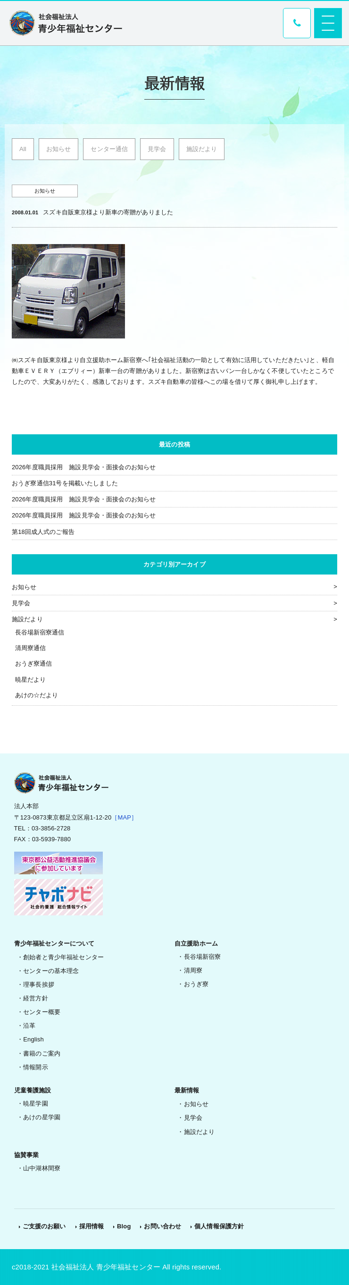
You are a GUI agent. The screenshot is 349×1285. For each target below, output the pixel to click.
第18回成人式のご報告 (43, 531)
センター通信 (109, 148)
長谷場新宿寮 (202, 956)
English (33, 1039)
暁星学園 (35, 1103)
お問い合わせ (162, 1226)
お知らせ (58, 148)
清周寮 (193, 970)
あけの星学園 (41, 1117)
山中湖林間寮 (41, 1168)
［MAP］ (124, 817)
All (22, 148)
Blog (124, 1226)
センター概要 (41, 1011)
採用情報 (91, 1226)
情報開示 (35, 1067)
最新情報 (186, 1090)
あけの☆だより (36, 695)
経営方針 (35, 998)
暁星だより (30, 679)
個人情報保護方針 (219, 1226)
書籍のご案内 (41, 1053)
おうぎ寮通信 (33, 663)
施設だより (201, 148)
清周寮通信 (30, 647)
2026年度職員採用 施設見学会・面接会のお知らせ (84, 467)
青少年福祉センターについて (54, 943)
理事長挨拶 (38, 984)
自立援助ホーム (196, 943)
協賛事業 (26, 1154)
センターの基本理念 (51, 970)
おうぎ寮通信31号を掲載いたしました (65, 483)
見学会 (157, 148)
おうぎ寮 (196, 984)
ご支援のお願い (44, 1226)
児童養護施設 (32, 1090)
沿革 (29, 1025)
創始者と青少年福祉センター (63, 957)
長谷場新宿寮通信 (40, 632)
